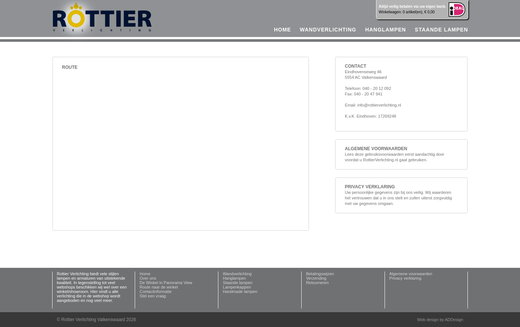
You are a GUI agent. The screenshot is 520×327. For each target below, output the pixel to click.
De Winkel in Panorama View (166, 282)
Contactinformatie (155, 291)
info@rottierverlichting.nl (379, 105)
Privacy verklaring (405, 278)
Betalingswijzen (320, 274)
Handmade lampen (240, 291)
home (282, 30)
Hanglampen (385, 30)
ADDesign (454, 319)
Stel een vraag (153, 296)
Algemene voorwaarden (410, 274)
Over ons (148, 278)
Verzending (316, 278)
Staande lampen (441, 30)
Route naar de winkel (159, 287)
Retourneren (317, 282)
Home (145, 274)
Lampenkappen (237, 287)
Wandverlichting (328, 30)
